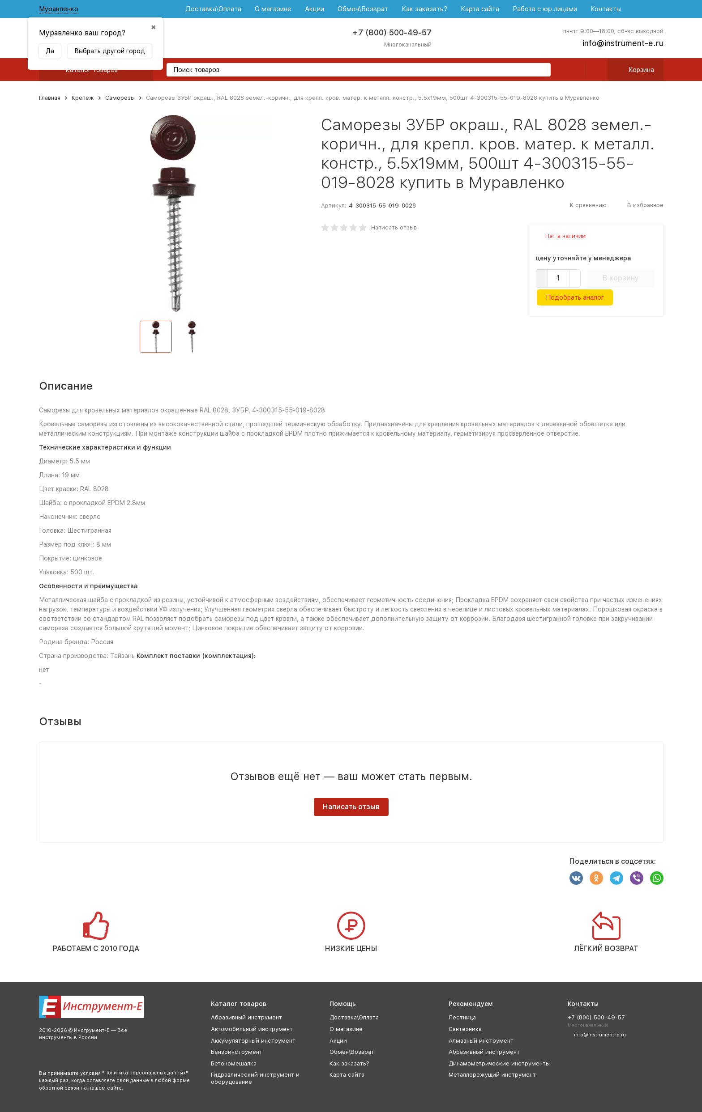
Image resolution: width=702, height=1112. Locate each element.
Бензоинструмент (236, 1051)
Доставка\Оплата (213, 9)
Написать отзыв (394, 227)
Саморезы (120, 97)
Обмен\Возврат (363, 9)
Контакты (606, 9)
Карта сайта (480, 9)
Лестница (462, 1017)
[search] (540, 70)
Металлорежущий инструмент (492, 1074)
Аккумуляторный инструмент (253, 1040)
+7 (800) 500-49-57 (392, 32)
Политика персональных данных (145, 1073)
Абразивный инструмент (246, 1017)
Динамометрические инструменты (499, 1063)
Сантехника (465, 1029)
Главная (49, 97)
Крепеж (83, 97)
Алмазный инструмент (481, 1040)
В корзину (621, 278)
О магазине (273, 9)
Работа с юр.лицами (545, 9)
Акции (314, 9)
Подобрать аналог (575, 297)
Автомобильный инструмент (252, 1029)
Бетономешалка (234, 1063)
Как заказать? (424, 9)
